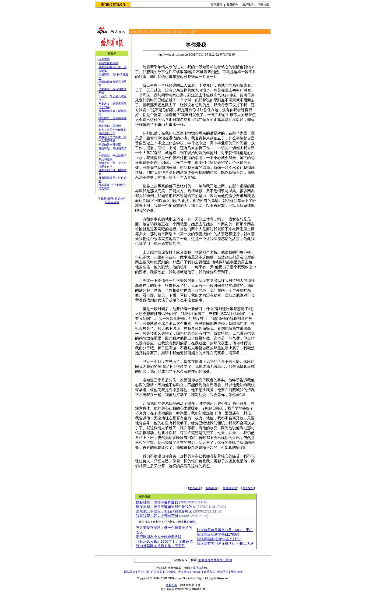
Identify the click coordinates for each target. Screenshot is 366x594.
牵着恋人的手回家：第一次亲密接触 (113, 138)
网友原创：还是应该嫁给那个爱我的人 (166, 507)
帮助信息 (222, 571)
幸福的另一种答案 (110, 144)
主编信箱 (195, 567)
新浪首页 (216, 4)
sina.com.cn (113, 4)
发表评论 (195, 488)
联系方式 (209, 571)
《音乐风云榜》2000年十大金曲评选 (164, 541)
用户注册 (247, 4)
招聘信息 (170, 571)
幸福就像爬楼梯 (108, 63)
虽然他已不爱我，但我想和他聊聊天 (164, 511)
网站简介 (129, 571)
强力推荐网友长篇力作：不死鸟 (160, 546)
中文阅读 (183, 571)
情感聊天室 (230, 488)
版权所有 (171, 585)
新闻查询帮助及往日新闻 (215, 560)
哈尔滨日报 (181, 32)
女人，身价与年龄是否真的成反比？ (113, 131)
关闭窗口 (248, 488)
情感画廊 (211, 488)
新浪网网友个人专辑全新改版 (159, 537)
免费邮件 (232, 4)
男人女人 (150, 32)
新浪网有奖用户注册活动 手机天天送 (225, 543)
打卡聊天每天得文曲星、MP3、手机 (225, 530)
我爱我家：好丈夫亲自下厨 (157, 516)
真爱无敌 (164, 32)
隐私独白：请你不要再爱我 (157, 502)
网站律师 (236, 571)
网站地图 (263, 4)
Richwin (196, 571)
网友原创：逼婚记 (110, 125)
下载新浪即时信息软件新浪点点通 (112, 200)
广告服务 (156, 571)
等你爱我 (104, 59)
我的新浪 (189, 521)
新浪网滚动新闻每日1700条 (218, 534)
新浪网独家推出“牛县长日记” (219, 539)
